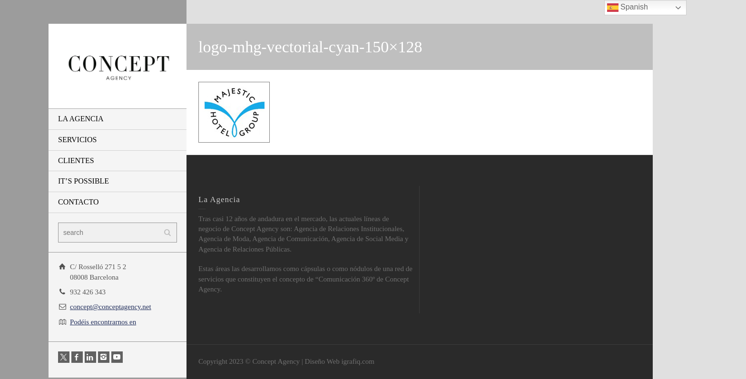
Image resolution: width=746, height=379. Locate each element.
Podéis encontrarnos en (103, 322)
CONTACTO (78, 202)
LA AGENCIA (81, 119)
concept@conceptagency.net (110, 307)
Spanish (627, 7)
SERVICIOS (77, 140)
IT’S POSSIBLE (83, 181)
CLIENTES (76, 160)
